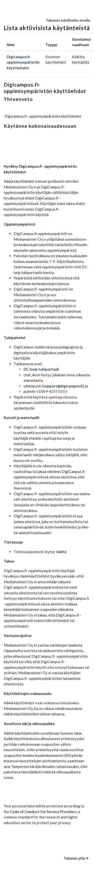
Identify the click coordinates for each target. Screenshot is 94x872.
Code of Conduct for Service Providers (43, 811)
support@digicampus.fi (63, 386)
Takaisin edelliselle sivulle (68, 20)
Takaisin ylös (76, 858)
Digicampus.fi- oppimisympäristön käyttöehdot (23, 62)
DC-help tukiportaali (41, 369)
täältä (61, 551)
